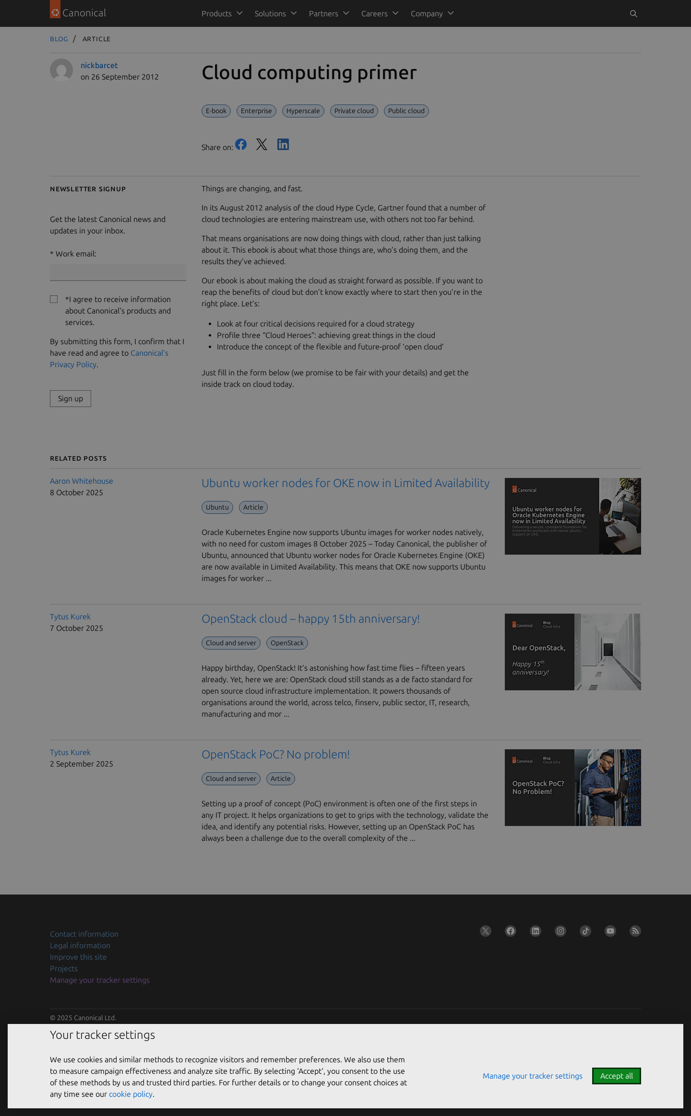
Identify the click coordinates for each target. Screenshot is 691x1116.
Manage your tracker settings (533, 1075)
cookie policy (131, 1094)
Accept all (616, 1075)
